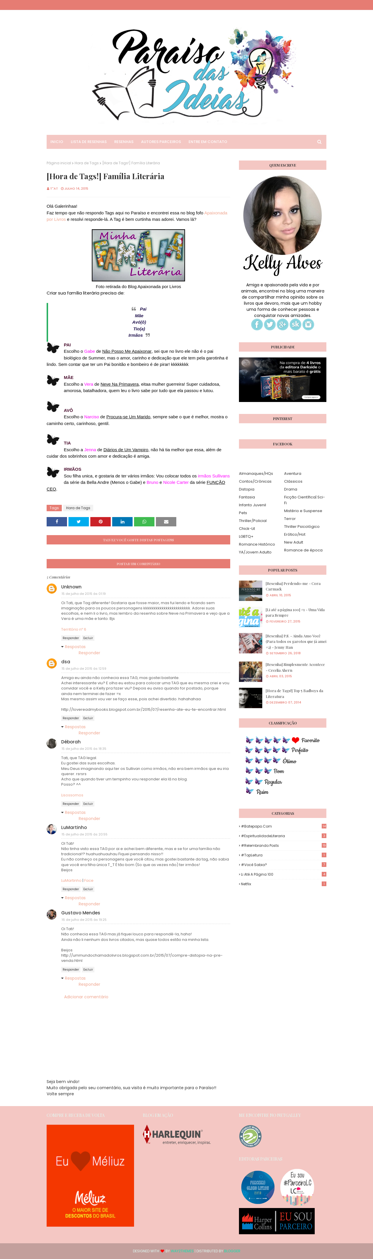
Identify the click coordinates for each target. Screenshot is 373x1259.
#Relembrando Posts (283, 845)
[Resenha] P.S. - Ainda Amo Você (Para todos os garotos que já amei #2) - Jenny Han (296, 641)
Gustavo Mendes (80, 913)
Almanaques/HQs (256, 473)
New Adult (293, 542)
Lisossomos (72, 795)
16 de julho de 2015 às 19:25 (84, 919)
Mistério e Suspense (303, 511)
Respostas (75, 647)
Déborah (71, 742)
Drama (290, 489)
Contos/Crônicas (255, 481)
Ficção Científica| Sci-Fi (304, 500)
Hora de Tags (87, 163)
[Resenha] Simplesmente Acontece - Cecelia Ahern (295, 667)
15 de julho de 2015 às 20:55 (84, 834)
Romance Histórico (257, 544)
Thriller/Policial (253, 520)
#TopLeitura (283, 855)
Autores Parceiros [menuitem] (161, 141)
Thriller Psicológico (302, 526)
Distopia (246, 489)
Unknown (71, 587)
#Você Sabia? (283, 864)
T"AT (54, 188)
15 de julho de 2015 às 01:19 (83, 593)
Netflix (283, 883)
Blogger (232, 1251)
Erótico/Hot (294, 534)
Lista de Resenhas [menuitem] (89, 141)
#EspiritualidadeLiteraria (283, 835)
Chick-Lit (247, 528)
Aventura (292, 473)
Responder (71, 638)
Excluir (88, 638)
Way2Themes (182, 1251)
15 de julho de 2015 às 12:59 (83, 668)
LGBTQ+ (246, 536)
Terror (290, 518)
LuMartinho (74, 827)
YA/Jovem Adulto (255, 552)
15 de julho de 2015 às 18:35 (83, 748)
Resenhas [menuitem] (123, 141)
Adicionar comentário (86, 997)
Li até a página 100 (283, 874)
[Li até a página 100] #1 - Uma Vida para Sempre (295, 612)
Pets (243, 513)
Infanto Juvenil (252, 505)
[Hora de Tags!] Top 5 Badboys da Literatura (294, 693)
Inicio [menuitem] (56, 141)
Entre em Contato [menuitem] (208, 141)
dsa (65, 662)
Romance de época (303, 550)
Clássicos (293, 481)
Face (89, 880)
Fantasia (247, 497)
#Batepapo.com (283, 826)
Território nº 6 (73, 629)
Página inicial (59, 163)
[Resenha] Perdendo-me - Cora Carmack (293, 586)
